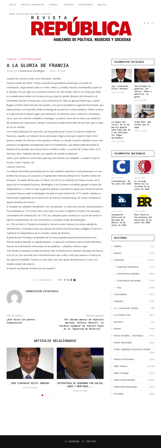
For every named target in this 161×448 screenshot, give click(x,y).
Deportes (69, 4)
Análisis (102, 4)
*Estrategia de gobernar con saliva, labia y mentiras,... (80, 385)
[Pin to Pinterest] (71, 279)
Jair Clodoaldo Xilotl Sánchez (30, 383)
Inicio (12, 4)
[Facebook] (72, 441)
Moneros (134, 321)
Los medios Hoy (134, 314)
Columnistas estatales (135, 273)
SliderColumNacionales (134, 386)
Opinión (53, 4)
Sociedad (134, 393)
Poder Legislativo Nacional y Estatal (134, 349)
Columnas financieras (135, 266)
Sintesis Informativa (32, 4)
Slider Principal (134, 373)
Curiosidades (85, 4)
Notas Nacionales (134, 342)
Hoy (135, 287)
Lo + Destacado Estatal (134, 308)
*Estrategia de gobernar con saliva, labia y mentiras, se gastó (143, 91)
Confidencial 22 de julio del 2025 (121, 182)
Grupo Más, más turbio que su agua (142, 124)
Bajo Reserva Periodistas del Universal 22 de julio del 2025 (143, 218)
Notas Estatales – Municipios (134, 335)
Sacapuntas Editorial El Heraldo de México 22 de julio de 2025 (118, 219)
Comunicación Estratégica (31, 70)
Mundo (134, 328)
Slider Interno (134, 366)
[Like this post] (61, 279)
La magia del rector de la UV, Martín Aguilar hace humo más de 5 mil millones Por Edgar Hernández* (120, 129)
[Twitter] (89, 441)
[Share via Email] (74, 279)
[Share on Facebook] (65, 279)
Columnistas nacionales (135, 280)
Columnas (134, 259)
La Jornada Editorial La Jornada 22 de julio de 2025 (142, 185)
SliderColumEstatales (134, 379)
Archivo (134, 253)
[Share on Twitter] (68, 279)
